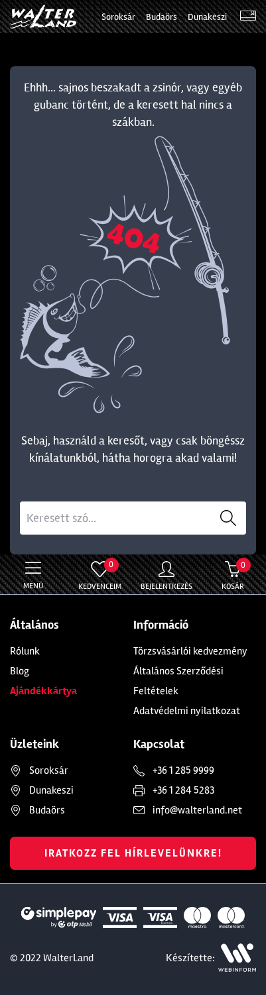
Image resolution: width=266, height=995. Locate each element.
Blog (19, 671)
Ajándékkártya (43, 691)
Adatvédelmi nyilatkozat (186, 710)
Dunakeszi (207, 17)
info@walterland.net (197, 810)
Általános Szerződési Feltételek (178, 681)
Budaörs (161, 17)
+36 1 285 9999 (183, 770)
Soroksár (118, 17)
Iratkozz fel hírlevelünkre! (133, 853)
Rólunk (25, 651)
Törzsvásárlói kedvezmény (190, 651)
